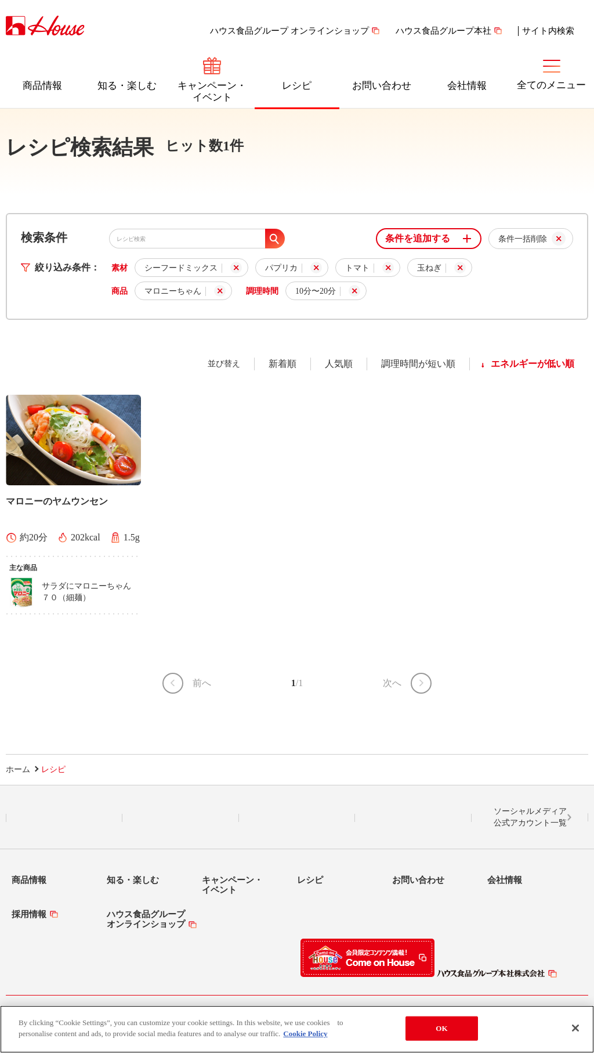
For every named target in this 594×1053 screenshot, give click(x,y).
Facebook (296, 817)
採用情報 (29, 914)
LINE (64, 817)
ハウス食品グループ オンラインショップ (289, 30)
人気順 (339, 364)
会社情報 (467, 85)
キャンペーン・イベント (212, 91)
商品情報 (42, 85)
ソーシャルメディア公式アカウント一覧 (530, 817)
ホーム (18, 769)
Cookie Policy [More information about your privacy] (305, 1033)
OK (441, 1028)
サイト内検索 (548, 30)
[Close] (575, 1028)
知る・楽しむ (127, 85)
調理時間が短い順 (418, 364)
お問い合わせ (381, 85)
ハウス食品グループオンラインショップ (146, 919)
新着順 (282, 364)
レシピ (297, 85)
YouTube (413, 817)
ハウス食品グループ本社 (443, 30)
